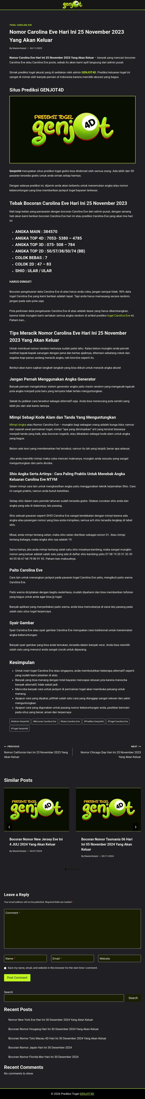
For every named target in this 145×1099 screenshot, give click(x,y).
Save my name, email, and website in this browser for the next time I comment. (53, 967)
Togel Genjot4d (19, 728)
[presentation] (36, 809)
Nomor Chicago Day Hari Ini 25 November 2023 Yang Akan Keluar (108, 751)
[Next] (135, 827)
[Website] (119, 958)
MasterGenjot (19, 48)
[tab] (66, 869)
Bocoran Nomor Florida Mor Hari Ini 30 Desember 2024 (43, 1057)
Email (57, 958)
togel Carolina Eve (118, 315)
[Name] (25, 958)
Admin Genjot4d (20, 721)
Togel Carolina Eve (118, 721)
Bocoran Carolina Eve (44, 721)
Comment (13, 912)
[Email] (72, 958)
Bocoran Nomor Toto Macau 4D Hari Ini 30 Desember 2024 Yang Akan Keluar (57, 1038)
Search (8, 992)
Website (105, 958)
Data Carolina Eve (70, 721)
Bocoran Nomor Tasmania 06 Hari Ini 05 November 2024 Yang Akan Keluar (106, 844)
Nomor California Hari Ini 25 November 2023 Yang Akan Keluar (37, 751)
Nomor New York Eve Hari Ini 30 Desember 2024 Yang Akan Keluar (50, 1019)
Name (10, 958)
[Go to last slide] (9, 827)
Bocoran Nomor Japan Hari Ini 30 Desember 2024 (40, 1047)
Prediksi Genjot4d (93, 721)
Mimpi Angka (17, 424)
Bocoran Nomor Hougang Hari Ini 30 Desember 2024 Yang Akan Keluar (53, 1029)
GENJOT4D (89, 72)
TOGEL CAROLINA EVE (20, 25)
